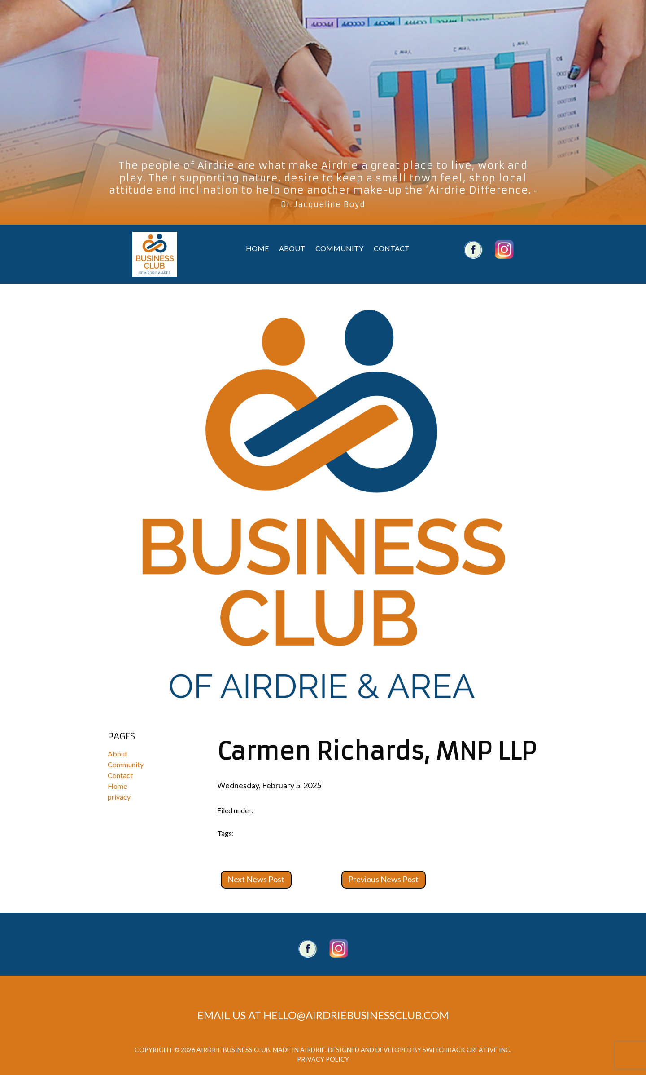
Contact (392, 248)
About (292, 248)
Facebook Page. (307, 948)
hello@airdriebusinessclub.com (356, 1015)
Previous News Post (383, 879)
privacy (119, 796)
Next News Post (255, 879)
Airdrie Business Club (154, 254)
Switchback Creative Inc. (467, 1049)
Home (257, 248)
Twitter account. (338, 948)
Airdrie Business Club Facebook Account (473, 249)
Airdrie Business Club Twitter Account (504, 249)
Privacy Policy (323, 1059)
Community (339, 248)
